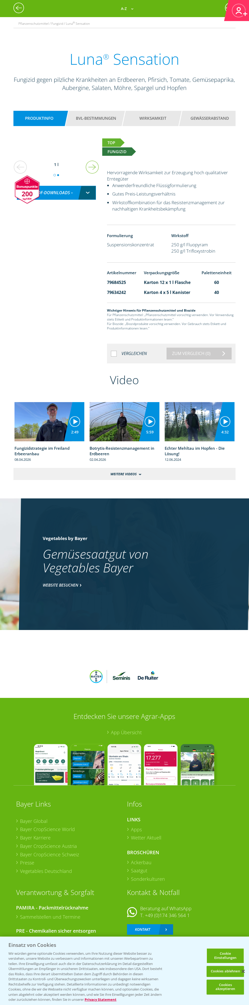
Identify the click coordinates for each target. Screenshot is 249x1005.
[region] (124, 971)
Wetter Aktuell (146, 803)
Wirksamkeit (152, 118)
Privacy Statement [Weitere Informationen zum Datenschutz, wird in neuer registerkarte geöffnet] (100, 999)
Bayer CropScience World (47, 795)
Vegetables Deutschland (46, 836)
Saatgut (139, 836)
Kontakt (142, 894)
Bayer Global (33, 786)
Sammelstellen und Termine (50, 882)
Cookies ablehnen (225, 971)
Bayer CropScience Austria (48, 811)
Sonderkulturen (148, 844)
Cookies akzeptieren (225, 986)
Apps (136, 795)
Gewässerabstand (210, 118)
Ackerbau (141, 827)
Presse (27, 828)
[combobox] (56, 187)
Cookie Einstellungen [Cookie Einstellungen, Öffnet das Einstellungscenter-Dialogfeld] (225, 955)
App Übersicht (126, 698)
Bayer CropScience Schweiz (49, 820)
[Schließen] (243, 971)
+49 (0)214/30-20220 (167, 918)
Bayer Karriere (35, 803)
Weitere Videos (123, 474)
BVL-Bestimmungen (96, 118)
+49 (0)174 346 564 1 (167, 881)
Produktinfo (39, 118)
